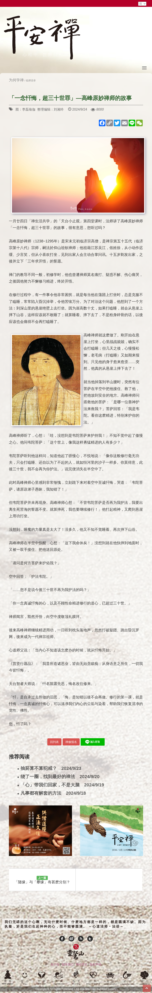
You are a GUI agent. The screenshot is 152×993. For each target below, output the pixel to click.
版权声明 (95, 964)
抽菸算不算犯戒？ (49, 768)
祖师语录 (31, 80)
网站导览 (81, 964)
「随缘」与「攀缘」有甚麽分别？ (42, 880)
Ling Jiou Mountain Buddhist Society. (95, 989)
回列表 (54, 742)
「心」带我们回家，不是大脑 (60, 785)
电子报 (55, 964)
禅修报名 (71, 742)
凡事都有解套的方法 (51, 793)
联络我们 (67, 964)
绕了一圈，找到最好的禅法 (58, 776)
